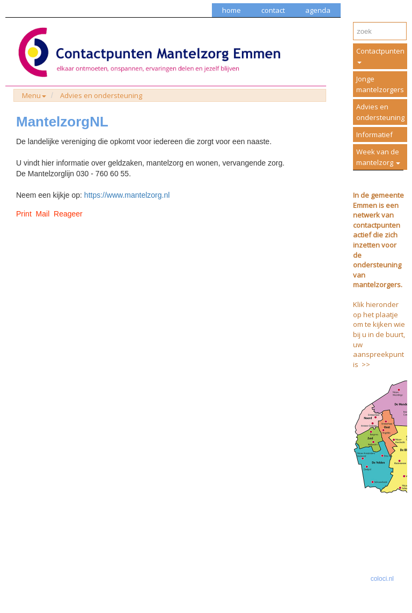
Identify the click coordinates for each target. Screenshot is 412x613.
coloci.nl (382, 578)
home (231, 10)
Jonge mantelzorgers (380, 84)
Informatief (374, 134)
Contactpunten (380, 55)
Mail (43, 214)
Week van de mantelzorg (378, 157)
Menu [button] (34, 95)
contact (273, 10)
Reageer (68, 214)
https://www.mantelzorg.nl (127, 195)
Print (24, 214)
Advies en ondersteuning (101, 95)
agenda (317, 10)
